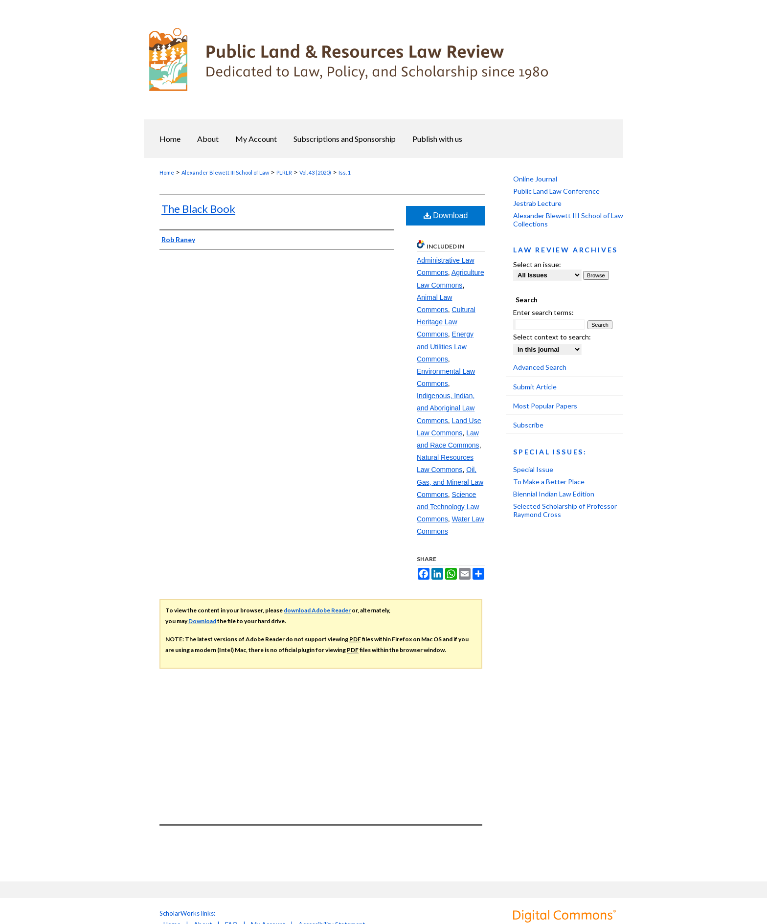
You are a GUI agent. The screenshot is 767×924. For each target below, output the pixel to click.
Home (166, 172)
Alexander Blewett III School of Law (225, 172)
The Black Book (198, 208)
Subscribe (528, 425)
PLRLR (284, 172)
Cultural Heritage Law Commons (446, 322)
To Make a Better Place (549, 481)
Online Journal (535, 179)
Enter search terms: (543, 312)
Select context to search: (552, 337)
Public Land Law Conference (556, 191)
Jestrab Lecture (537, 203)
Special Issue (533, 469)
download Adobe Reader (317, 610)
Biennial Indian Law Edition (553, 494)
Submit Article (535, 387)
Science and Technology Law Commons (448, 507)
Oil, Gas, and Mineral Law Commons (450, 482)
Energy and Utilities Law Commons (445, 346)
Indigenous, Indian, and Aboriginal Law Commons (445, 408)
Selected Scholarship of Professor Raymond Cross (565, 510)
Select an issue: (537, 264)
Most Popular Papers (545, 406)
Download (446, 215)
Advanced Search (539, 367)
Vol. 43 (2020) (315, 172)
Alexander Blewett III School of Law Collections (568, 219)
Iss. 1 (344, 172)
